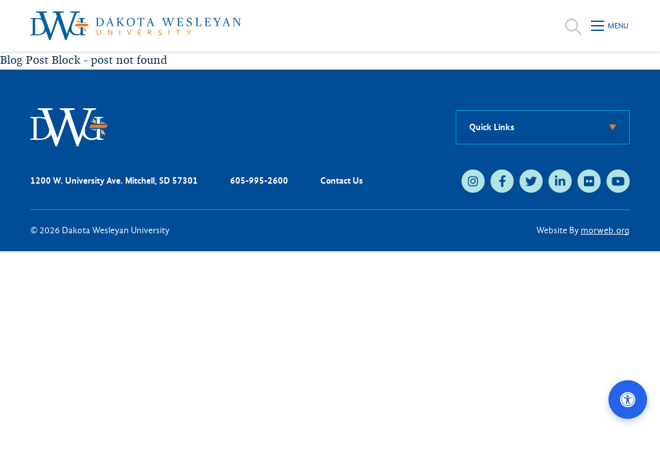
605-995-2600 (259, 180)
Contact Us (341, 180)
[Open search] (573, 26)
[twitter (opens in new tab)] (531, 181)
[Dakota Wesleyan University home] (135, 25)
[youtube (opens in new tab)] (618, 181)
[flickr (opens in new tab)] (589, 181)
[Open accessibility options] (627, 399)
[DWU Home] (69, 126)
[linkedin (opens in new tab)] (560, 181)
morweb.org (605, 230)
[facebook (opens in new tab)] (502, 181)
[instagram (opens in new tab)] (473, 181)
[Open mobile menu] (610, 25)
